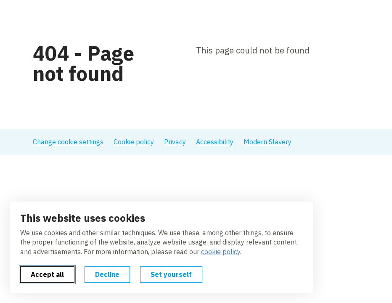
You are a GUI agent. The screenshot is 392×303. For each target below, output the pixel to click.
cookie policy (220, 251)
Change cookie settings (68, 142)
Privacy (175, 142)
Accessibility (214, 142)
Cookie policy (134, 142)
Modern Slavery (267, 142)
